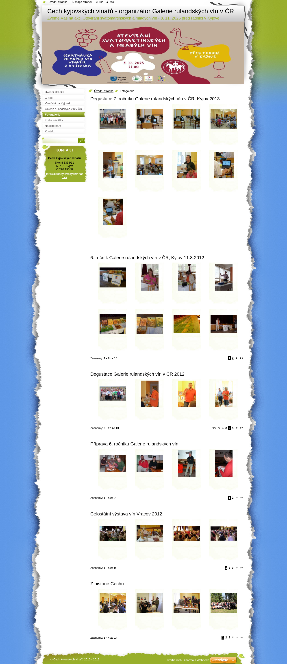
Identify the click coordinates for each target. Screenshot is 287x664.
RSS (101, 2)
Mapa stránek (84, 2)
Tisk (112, 2)
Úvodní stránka (103, 91)
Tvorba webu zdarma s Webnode (187, 660)
